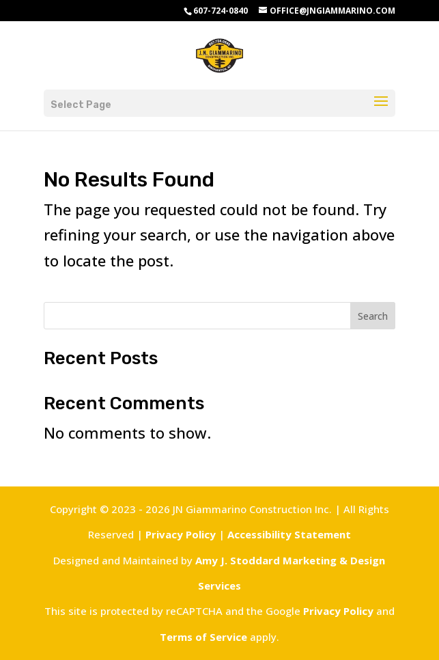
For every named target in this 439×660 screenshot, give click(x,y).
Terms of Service (203, 637)
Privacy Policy (180, 534)
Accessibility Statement (289, 534)
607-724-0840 (220, 10)
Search (373, 316)
